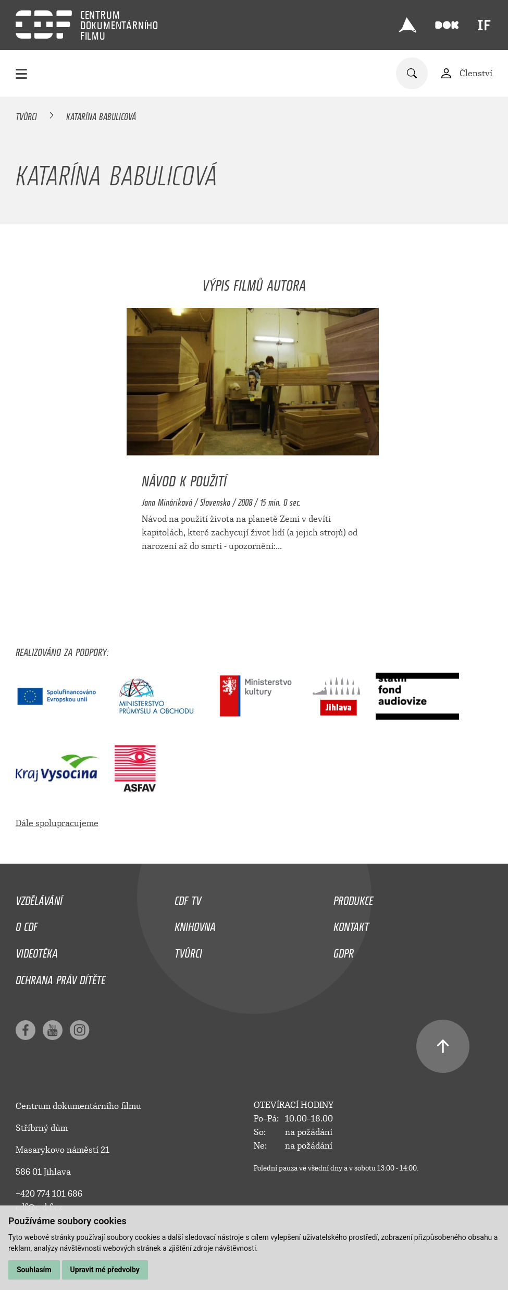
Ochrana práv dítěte (60, 977)
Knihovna (195, 924)
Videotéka (37, 951)
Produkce (353, 898)
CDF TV (188, 898)
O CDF (27, 924)
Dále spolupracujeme (57, 823)
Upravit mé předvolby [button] (105, 1269)
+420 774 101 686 (49, 1194)
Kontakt (351, 924)
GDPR (343, 951)
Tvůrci (26, 114)
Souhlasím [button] (34, 1269)
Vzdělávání (39, 898)
